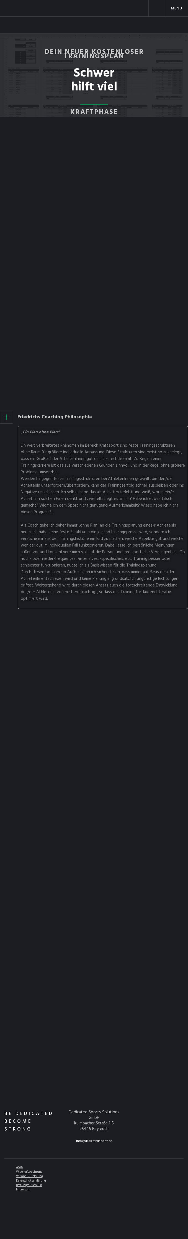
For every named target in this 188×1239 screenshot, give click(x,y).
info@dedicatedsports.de (94, 1141)
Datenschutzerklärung (31, 1181)
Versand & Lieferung (29, 1176)
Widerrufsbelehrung (29, 1172)
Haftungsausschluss (29, 1185)
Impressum (23, 1189)
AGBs (19, 1167)
